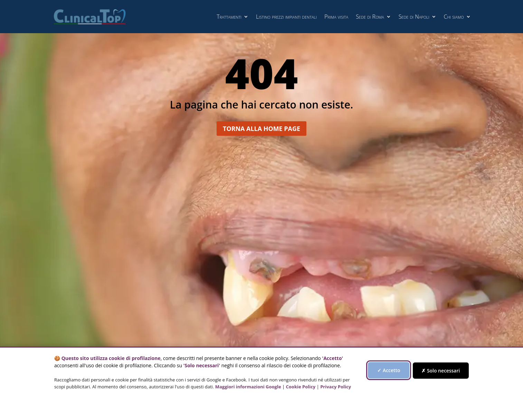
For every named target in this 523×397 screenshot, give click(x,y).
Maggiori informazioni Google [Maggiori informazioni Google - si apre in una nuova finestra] (248, 387)
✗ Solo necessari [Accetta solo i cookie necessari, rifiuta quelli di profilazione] (445, 370)
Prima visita (336, 16)
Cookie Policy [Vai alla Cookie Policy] (301, 387)
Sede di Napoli (414, 16)
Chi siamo (454, 16)
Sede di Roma (370, 16)
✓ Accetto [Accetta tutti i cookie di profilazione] (393, 370)
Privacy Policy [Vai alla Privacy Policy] (335, 387)
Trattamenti (229, 16)
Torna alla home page (262, 132)
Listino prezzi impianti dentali (286, 16)
